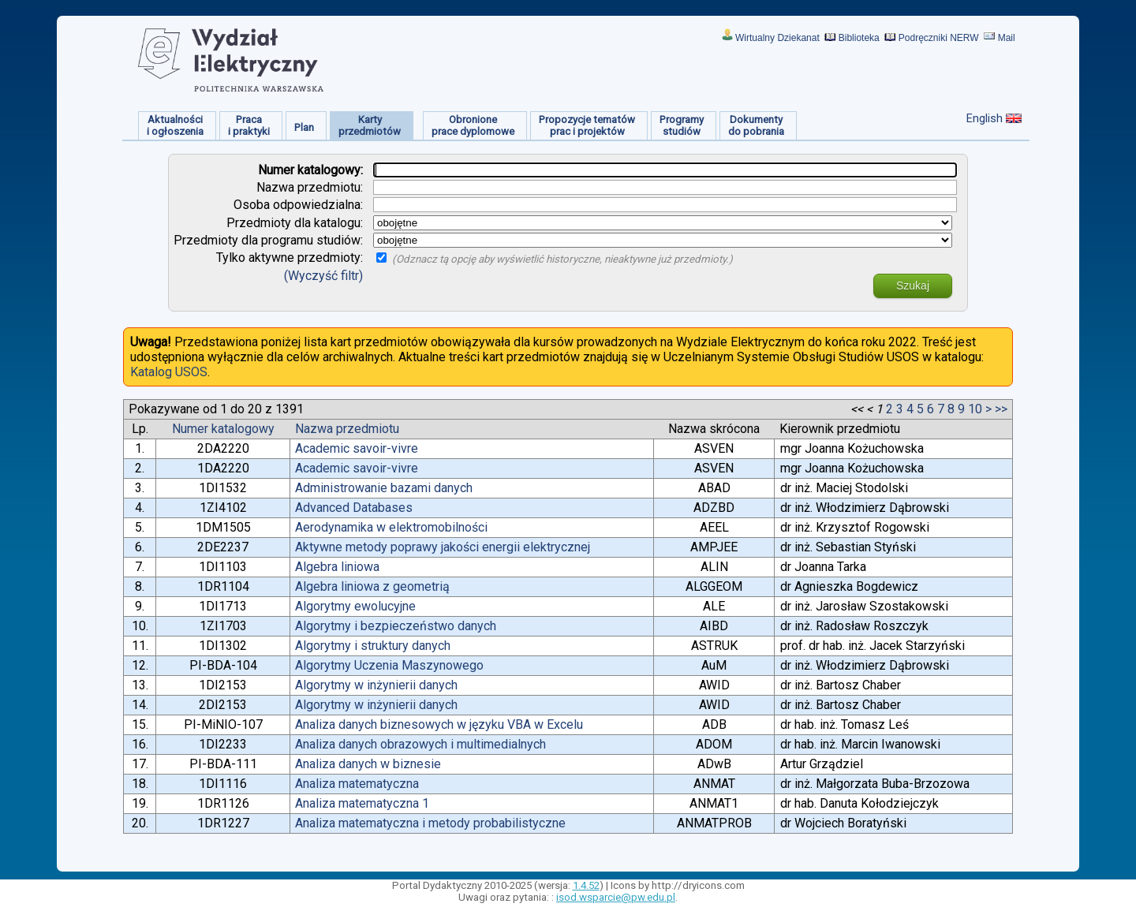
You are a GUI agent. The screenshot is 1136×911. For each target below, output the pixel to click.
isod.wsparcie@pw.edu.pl (615, 897)
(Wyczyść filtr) (323, 275)
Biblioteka (859, 37)
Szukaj (912, 285)
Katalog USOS (168, 371)
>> (1001, 408)
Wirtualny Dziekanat (777, 37)
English (984, 118)
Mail (1006, 37)
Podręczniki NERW (939, 37)
